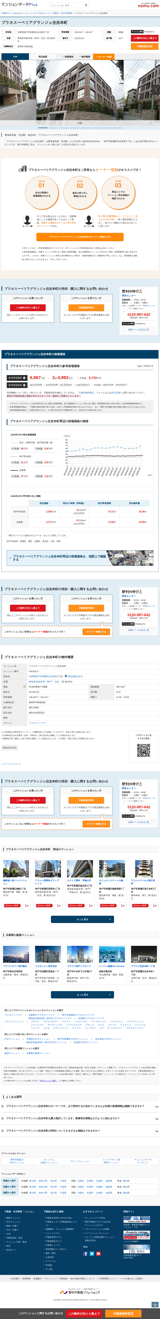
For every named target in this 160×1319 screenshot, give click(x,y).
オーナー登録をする (96, 631)
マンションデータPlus (13, 1174)
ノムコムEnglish (130, 1241)
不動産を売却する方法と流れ (59, 1218)
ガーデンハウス (55, 1025)
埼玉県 (53, 1181)
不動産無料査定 (144, 46)
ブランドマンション (14, 1021)
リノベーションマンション (97, 1233)
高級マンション (107, 1237)
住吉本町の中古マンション (108, 1039)
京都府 (99, 1181)
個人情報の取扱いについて (83, 1278)
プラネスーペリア (37, 723)
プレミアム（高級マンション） (48, 1161)
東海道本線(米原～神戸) (40, 681)
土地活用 (50, 1257)
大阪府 (80, 1181)
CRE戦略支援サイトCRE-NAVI (132, 1256)
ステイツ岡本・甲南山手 (79, 880)
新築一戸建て (12, 1226)
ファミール (140, 1025)
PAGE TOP (155, 1304)
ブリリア (112, 1025)
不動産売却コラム (54, 1237)
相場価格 (67, 56)
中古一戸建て (12, 1230)
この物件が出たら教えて (145, 38)
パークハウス (80, 1021)
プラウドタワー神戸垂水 (15, 966)
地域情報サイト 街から (56, 1249)
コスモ (46, 1028)
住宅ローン (11, 1250)
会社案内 (15, 1278)
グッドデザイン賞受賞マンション (111, 1161)
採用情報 (26, 1278)
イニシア (35, 1028)
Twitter (92, 1253)
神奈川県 (43, 1181)
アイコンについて (12, 764)
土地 (8, 1234)
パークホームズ (98, 1021)
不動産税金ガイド (54, 1241)
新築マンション (12, 1053)
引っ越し (50, 1269)
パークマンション (135, 1021)
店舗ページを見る (136, 329)
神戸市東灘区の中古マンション (72, 1039)
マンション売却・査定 (16, 1242)
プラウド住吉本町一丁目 (143, 966)
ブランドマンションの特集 (97, 1229)
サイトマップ (51, 1278)
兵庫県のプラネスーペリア (42, 1015)
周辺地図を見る (74, 676)
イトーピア (90, 1028)
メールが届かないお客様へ (131, 1278)
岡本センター (129, 295)
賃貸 (8, 1246)
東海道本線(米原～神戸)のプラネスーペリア (50, 1018)
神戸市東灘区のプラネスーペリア (78, 1015)
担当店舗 (115, 392)
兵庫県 (90, 1181)
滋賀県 (109, 1181)
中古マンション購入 (48, 1081)
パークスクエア (74, 1025)
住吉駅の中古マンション (86, 1042)
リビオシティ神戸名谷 (46, 966)
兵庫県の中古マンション (38, 1039)
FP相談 (49, 1265)
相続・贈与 (51, 1253)
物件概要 (84, 56)
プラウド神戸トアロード (79, 966)
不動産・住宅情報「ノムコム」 (20, 1211)
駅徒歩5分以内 (9, 747)
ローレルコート (114, 1028)
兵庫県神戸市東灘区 (38, 676)
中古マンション (12, 1039)
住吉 (57, 681)
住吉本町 (52, 676)
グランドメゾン (61, 1028)
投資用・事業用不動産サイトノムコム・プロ (136, 1226)
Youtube (98, 1253)
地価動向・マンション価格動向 (60, 1229)
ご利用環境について (107, 1278)
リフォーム (51, 1261)
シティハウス (37, 1025)
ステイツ (66, 1021)
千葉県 (63, 1181)
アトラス (76, 1028)
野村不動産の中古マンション (17, 1161)
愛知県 (126, 1181)
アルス (101, 1025)
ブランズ (89, 1025)
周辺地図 (42, 56)
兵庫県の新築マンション (38, 1053)
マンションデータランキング (143, 1161)
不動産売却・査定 (14, 1238)
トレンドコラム (53, 1233)
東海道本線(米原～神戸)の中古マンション (46, 1042)
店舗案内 (37, 1278)
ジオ (101, 1028)
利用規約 (64, 1278)
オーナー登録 (103, 56)
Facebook (85, 1253)
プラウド (35, 1021)
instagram (105, 1253)
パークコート (116, 1021)
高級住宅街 (90, 1240)
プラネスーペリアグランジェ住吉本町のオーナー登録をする (80, 237)
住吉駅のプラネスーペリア (91, 1018)
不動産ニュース (53, 1245)
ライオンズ (125, 1025)
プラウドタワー (50, 1021)
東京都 (32, 1181)
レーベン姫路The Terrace (111, 966)
